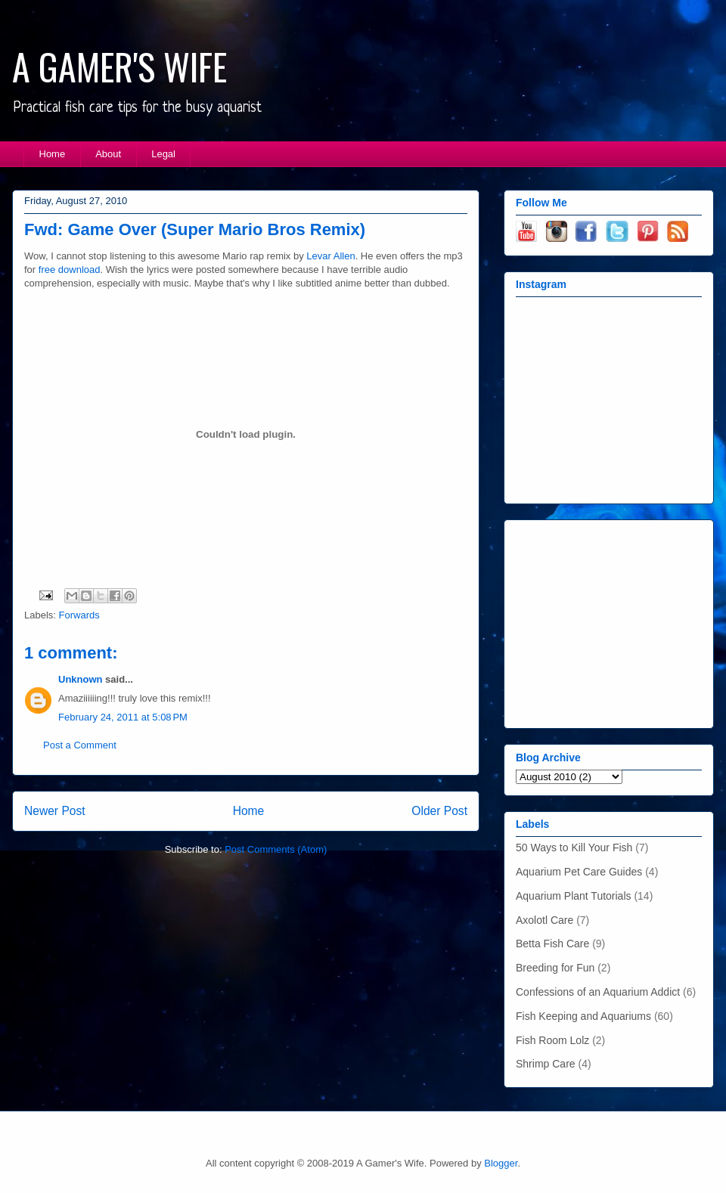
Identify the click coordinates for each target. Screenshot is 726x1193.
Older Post (439, 810)
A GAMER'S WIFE (119, 66)
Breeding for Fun (555, 968)
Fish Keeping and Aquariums (583, 1016)
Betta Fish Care (552, 943)
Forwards (79, 615)
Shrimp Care (546, 1064)
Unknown (80, 679)
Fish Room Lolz (552, 1040)
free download (70, 269)
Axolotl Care (544, 920)
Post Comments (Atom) (276, 849)
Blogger (500, 1163)
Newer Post (54, 810)
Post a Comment (79, 745)
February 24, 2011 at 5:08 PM (123, 717)
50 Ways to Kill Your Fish (574, 847)
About (108, 154)
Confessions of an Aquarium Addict (598, 992)
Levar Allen (330, 256)
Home (52, 154)
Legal (163, 154)
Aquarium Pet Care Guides (579, 872)
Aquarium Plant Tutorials (573, 896)
